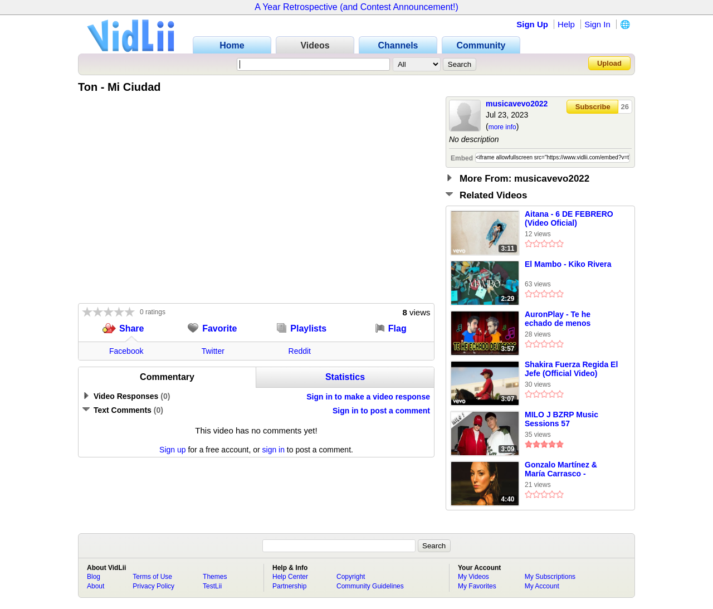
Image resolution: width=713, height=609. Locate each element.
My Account (542, 586)
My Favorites (477, 586)
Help (566, 24)
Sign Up (532, 24)
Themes (215, 577)
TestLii (212, 586)
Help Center (290, 577)
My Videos (473, 577)
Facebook (126, 351)
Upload (609, 63)
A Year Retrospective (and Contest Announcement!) (356, 7)
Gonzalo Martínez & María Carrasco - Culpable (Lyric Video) (566, 469)
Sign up (172, 449)
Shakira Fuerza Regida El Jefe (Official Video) (571, 369)
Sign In (597, 24)
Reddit (300, 351)
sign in (273, 449)
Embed (462, 158)
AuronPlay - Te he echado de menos (557, 319)
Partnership (289, 586)
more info (502, 127)
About (95, 586)
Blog (93, 577)
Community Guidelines (370, 586)
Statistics (345, 377)
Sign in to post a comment (381, 410)
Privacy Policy (153, 586)
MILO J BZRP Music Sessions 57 (561, 419)
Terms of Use (152, 577)
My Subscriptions (550, 577)
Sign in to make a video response (368, 396)
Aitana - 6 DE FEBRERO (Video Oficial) (569, 218)
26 (625, 107)
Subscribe (593, 107)
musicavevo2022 (517, 103)
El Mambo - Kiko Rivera (568, 264)
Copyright (350, 577)
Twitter (213, 351)
